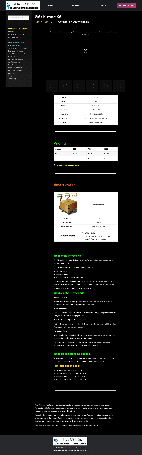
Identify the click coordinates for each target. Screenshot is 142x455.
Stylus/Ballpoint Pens (15, 37)
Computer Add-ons (15, 68)
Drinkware (11, 32)
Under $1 (11, 73)
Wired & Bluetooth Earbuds (17, 48)
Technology (12, 79)
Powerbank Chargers (15, 51)
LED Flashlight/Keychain (16, 34)
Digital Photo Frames (15, 59)
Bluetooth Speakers (15, 70)
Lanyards (11, 56)
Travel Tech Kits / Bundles (17, 54)
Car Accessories (14, 62)
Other (10, 76)
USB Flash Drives (14, 45)
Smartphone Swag (15, 65)
